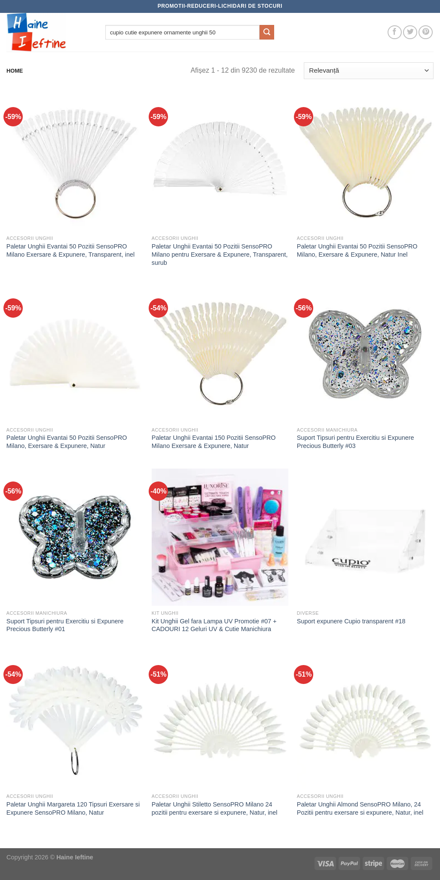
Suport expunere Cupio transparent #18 (351, 621)
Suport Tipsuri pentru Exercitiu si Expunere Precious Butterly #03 (355, 441)
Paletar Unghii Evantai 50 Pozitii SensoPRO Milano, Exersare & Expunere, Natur (66, 441)
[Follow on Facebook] (395, 32)
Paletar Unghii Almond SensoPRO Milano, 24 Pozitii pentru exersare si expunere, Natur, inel (360, 808)
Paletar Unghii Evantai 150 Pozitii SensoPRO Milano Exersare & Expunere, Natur (214, 441)
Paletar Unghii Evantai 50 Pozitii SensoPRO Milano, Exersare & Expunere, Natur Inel (357, 250)
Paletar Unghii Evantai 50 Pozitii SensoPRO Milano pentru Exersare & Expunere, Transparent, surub (220, 254)
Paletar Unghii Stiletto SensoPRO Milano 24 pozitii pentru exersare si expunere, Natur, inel (215, 808)
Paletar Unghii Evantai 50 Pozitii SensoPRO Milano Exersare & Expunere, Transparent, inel (70, 250)
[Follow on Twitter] (410, 32)
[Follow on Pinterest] (426, 32)
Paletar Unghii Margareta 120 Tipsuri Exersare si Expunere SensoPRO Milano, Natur (73, 808)
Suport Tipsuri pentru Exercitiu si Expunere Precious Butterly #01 (65, 625)
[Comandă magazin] (369, 70)
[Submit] (267, 32)
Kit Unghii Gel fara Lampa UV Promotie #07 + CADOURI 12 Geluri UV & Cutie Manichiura (214, 625)
